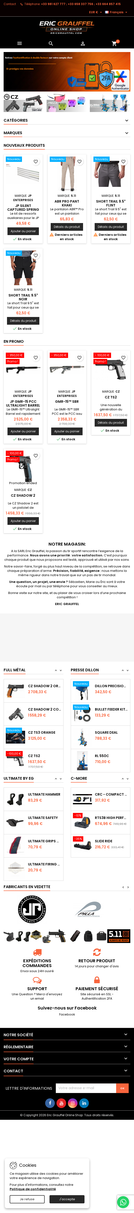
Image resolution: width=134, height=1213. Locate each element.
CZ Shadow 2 (23, 495)
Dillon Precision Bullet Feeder (111, 700)
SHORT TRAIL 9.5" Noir (23, 297)
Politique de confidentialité (33, 1189)
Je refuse (27, 1199)
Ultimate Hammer (44, 794)
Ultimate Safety (43, 818)
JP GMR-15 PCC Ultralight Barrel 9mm (23, 405)
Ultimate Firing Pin (44, 864)
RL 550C (102, 770)
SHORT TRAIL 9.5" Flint (111, 203)
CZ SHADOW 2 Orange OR (44, 699)
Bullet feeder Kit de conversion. (111, 723)
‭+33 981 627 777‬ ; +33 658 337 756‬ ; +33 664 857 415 (81, 4)
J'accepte (67, 1199)
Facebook (67, 1014)
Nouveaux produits (24, 145)
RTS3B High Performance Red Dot (111, 824)
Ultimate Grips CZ (44, 841)
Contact (10, 4)
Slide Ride (103, 848)
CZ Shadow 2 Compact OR (44, 722)
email (39, 998)
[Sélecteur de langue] (116, 12)
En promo (14, 341)
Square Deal (106, 747)
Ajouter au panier (23, 231)
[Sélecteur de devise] (96, 12)
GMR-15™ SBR (67, 401)
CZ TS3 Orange (41, 746)
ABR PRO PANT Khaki (67, 203)
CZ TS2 (111, 397)
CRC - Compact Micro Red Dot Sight (111, 801)
